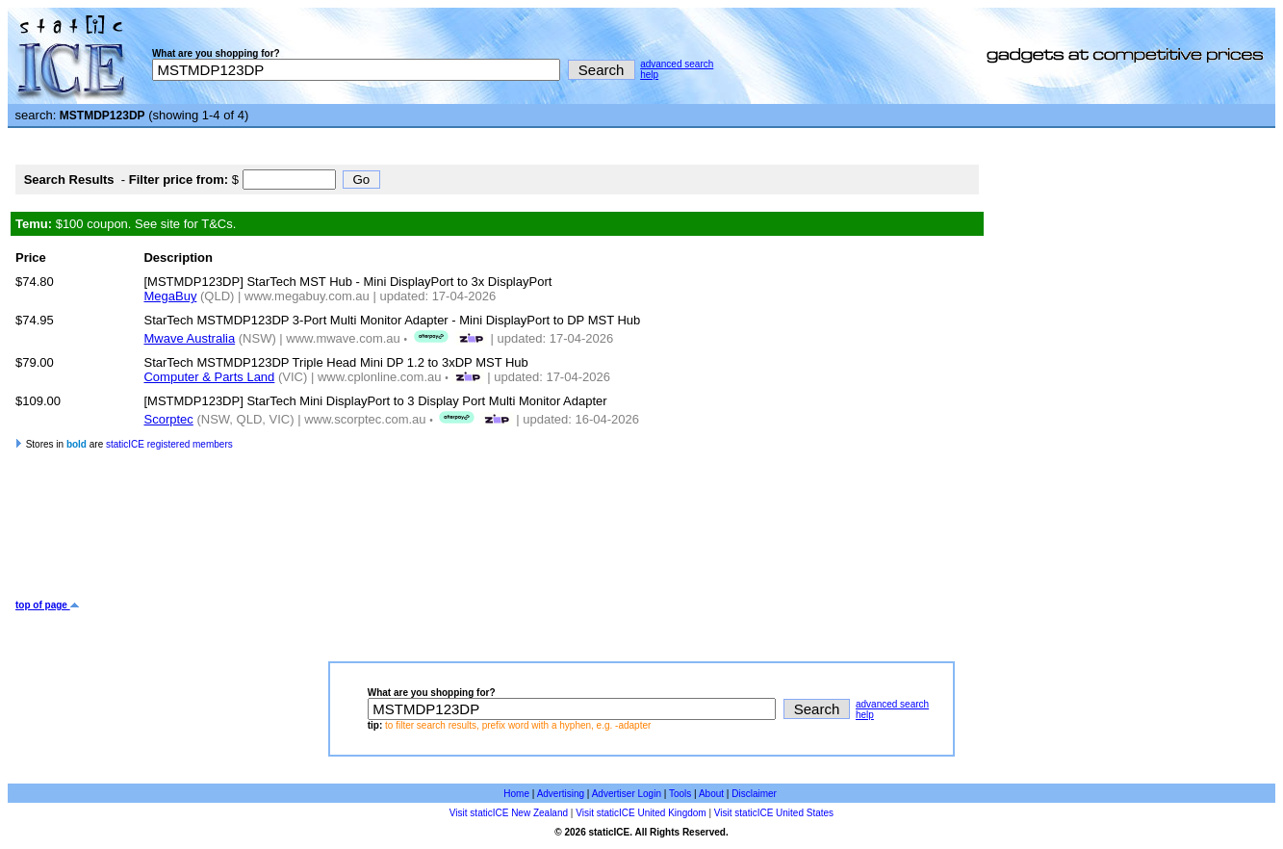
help (649, 74)
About (711, 793)
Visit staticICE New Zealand (508, 813)
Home (516, 793)
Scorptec (167, 419)
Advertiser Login (626, 793)
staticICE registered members (169, 444)
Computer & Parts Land (208, 377)
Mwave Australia (189, 338)
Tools (680, 793)
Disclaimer (754, 793)
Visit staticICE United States (774, 813)
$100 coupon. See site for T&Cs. (125, 224)
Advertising (560, 793)
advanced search (676, 64)
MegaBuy (169, 296)
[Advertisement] (365, 537)
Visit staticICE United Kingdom (641, 813)
